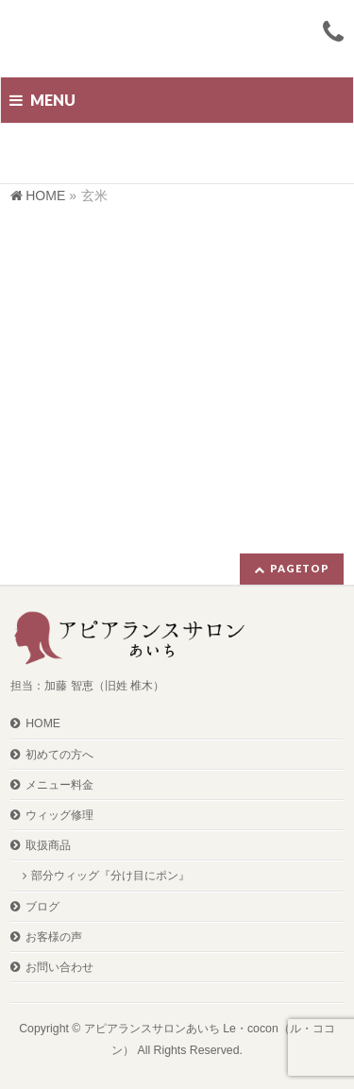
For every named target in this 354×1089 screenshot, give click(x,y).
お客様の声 (53, 937)
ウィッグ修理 (59, 815)
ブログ (42, 906)
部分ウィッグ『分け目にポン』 (110, 875)
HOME (42, 723)
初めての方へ (59, 754)
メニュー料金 (59, 784)
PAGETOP (299, 568)
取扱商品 (48, 845)
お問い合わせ (59, 967)
